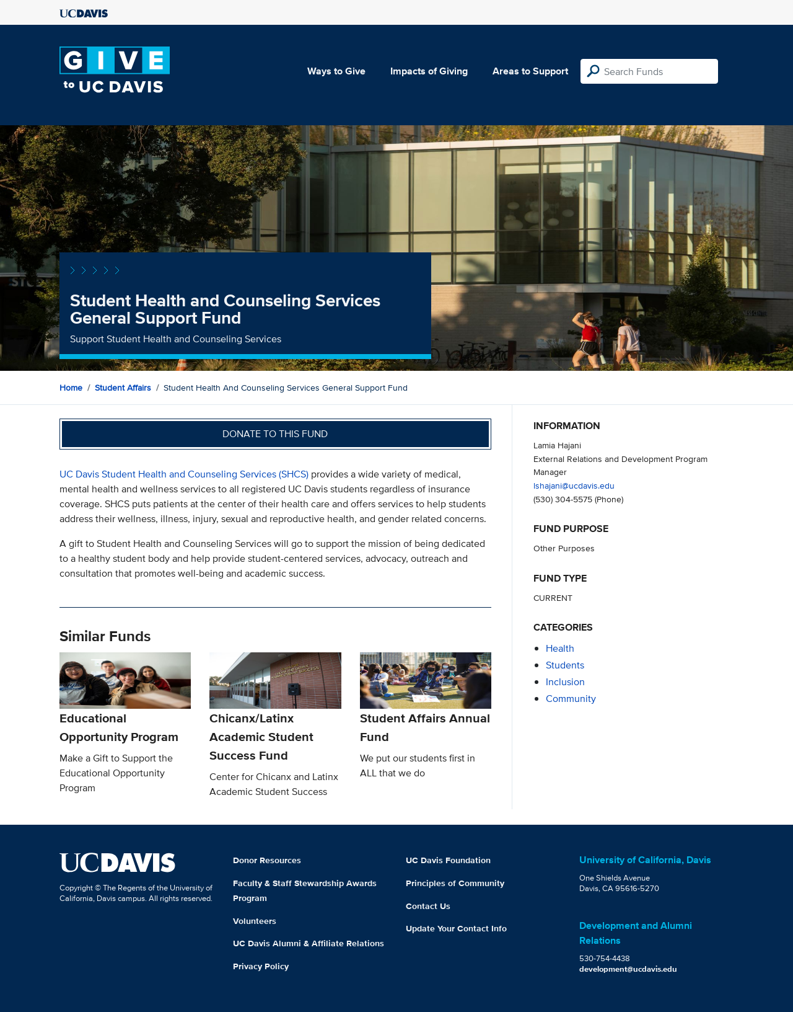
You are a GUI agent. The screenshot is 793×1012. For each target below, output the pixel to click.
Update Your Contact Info (456, 928)
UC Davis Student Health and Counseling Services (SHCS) (184, 474)
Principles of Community (455, 883)
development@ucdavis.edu (628, 969)
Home (70, 387)
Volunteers (254, 921)
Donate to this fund (275, 434)
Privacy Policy (261, 966)
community (571, 698)
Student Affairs (123, 387)
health (560, 648)
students (565, 665)
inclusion (565, 682)
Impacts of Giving (429, 71)
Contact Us (428, 906)
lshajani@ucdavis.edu (574, 485)
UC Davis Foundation (448, 860)
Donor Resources (267, 860)
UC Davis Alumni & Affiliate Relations (308, 943)
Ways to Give (336, 71)
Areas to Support (530, 71)
